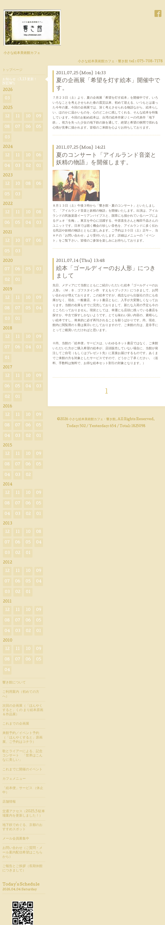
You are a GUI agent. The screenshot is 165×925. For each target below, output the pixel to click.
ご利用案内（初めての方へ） (20, 694)
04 (7, 166)
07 (17, 127)
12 (7, 116)
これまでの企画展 (15, 724)
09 (38, 116)
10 (28, 116)
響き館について (14, 683)
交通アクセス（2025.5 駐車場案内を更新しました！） (23, 814)
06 (28, 127)
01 (38, 166)
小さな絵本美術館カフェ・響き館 (92, 419)
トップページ (12, 70)
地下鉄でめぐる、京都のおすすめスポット (22, 827)
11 (18, 116)
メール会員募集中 (15, 839)
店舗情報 (9, 802)
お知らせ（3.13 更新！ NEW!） (19, 82)
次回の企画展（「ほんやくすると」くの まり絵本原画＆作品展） (22, 710)
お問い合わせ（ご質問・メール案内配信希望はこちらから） (22, 852)
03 (7, 98)
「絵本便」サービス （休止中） (22, 790)
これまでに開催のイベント (22, 770)
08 (7, 127)
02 (28, 166)
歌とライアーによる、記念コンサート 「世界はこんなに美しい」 (22, 756)
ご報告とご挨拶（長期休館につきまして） (22, 868)
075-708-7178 (150, 61)
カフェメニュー (14, 779)
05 (38, 127)
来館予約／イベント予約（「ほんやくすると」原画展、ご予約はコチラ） (22, 737)
